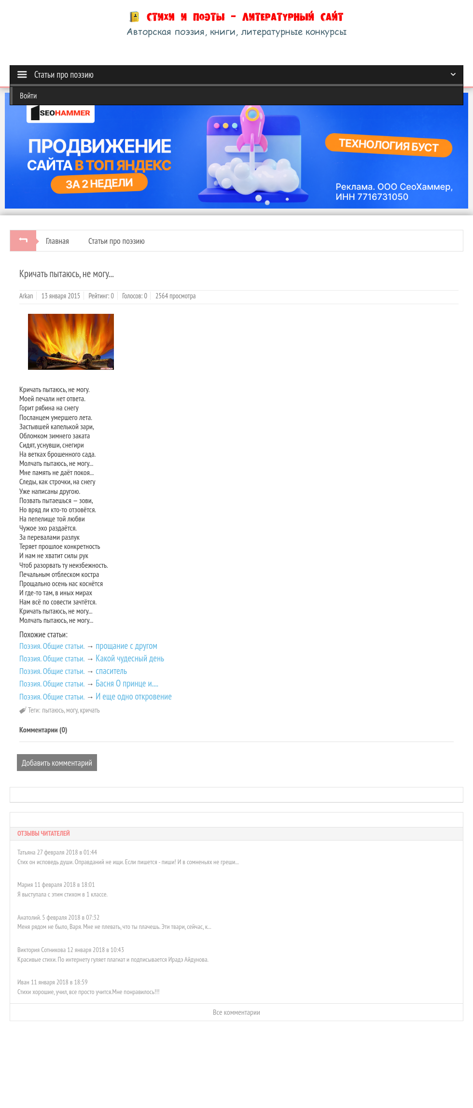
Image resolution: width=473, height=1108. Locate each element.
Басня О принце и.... (127, 683)
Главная (57, 240)
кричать (90, 710)
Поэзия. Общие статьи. (52, 645)
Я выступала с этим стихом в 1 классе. (62, 894)
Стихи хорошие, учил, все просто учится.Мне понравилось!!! (88, 991)
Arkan (26, 295)
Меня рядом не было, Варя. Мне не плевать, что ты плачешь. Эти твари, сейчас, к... (114, 926)
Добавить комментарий (57, 762)
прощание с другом (126, 645)
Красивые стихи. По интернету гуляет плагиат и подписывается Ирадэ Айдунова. (113, 959)
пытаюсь (53, 710)
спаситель (111, 670)
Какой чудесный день (130, 658)
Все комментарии (236, 1012)
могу (71, 710)
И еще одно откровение (134, 696)
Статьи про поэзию (116, 240)
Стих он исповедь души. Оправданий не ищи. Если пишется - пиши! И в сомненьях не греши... (128, 861)
